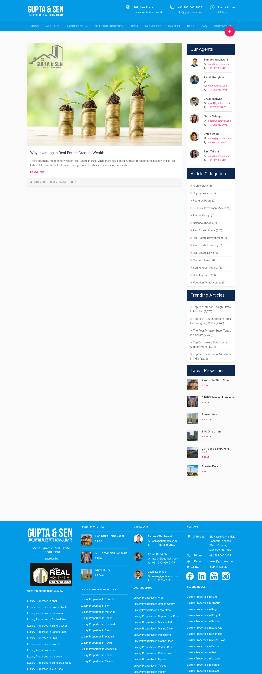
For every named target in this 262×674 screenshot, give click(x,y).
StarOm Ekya (210, 465)
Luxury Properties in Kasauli (203, 657)
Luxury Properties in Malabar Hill (153, 621)
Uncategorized (201, 274)
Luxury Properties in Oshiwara (45, 612)
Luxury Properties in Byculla (150, 658)
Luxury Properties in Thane (96, 654)
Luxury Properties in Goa (201, 651)
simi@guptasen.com (219, 155)
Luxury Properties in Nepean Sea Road (156, 615)
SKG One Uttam (211, 430)
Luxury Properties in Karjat (202, 608)
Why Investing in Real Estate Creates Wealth (67, 152)
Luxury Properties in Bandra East (46, 631)
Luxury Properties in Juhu (42, 649)
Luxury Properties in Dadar (96, 617)
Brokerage (153, 26)
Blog (190, 26)
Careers (174, 26)
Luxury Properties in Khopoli (203, 614)
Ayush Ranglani (214, 76)
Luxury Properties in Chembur (98, 598)
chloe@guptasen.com (220, 137)
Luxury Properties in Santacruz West (49, 661)
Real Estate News (203, 251)
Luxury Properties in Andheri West (47, 618)
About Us (52, 26)
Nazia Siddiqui (213, 115)
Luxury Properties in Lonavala (204, 626)
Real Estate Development (208, 237)
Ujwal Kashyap (213, 98)
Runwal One (209, 413)
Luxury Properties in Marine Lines (153, 640)
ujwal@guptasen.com (219, 102)
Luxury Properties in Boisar (203, 670)
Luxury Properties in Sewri (96, 629)
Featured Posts (202, 199)
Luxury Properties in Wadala (97, 635)
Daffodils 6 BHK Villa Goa (215, 449)
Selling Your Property (205, 266)
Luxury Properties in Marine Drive (153, 627)
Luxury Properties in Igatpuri (203, 663)
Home (35, 26)
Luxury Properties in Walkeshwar (153, 652)
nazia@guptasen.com (219, 119)
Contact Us (222, 26)
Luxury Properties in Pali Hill (43, 643)
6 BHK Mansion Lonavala (218, 396)
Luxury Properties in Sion (95, 604)
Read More (37, 171)
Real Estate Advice (204, 229)
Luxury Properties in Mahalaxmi (152, 633)
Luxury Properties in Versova (44, 655)
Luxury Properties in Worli (149, 596)
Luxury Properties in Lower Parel (153, 609)
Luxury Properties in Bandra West (47, 624)
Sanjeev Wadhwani (216, 58)
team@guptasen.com (222, 560)
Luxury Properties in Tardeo (150, 664)
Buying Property (202, 192)
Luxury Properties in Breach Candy (154, 603)
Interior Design (201, 214)
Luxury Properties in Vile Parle (45, 668)
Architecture (200, 184)
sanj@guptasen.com (219, 63)
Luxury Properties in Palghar (203, 620)
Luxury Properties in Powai (96, 641)
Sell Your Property (109, 26)
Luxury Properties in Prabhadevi (99, 623)
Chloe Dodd (211, 133)
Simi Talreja (211, 150)
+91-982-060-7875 (217, 67)
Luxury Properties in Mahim (150, 671)
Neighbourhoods (203, 222)
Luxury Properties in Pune (202, 595)
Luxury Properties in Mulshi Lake (206, 639)
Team (134, 26)
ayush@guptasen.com (215, 84)
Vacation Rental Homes (207, 281)
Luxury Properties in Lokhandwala (47, 606)
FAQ (204, 26)
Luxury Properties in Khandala (204, 633)
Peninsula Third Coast (216, 379)
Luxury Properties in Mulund (97, 660)
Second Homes (202, 259)
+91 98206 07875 (217, 106)
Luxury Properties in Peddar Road (153, 646)
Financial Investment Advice (209, 207)
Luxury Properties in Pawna (203, 645)
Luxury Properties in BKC (42, 637)
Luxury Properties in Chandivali (99, 648)
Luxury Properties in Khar (42, 600)
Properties (75, 26)
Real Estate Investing (205, 244)
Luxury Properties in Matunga (98, 611)
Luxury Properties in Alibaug (203, 602)
